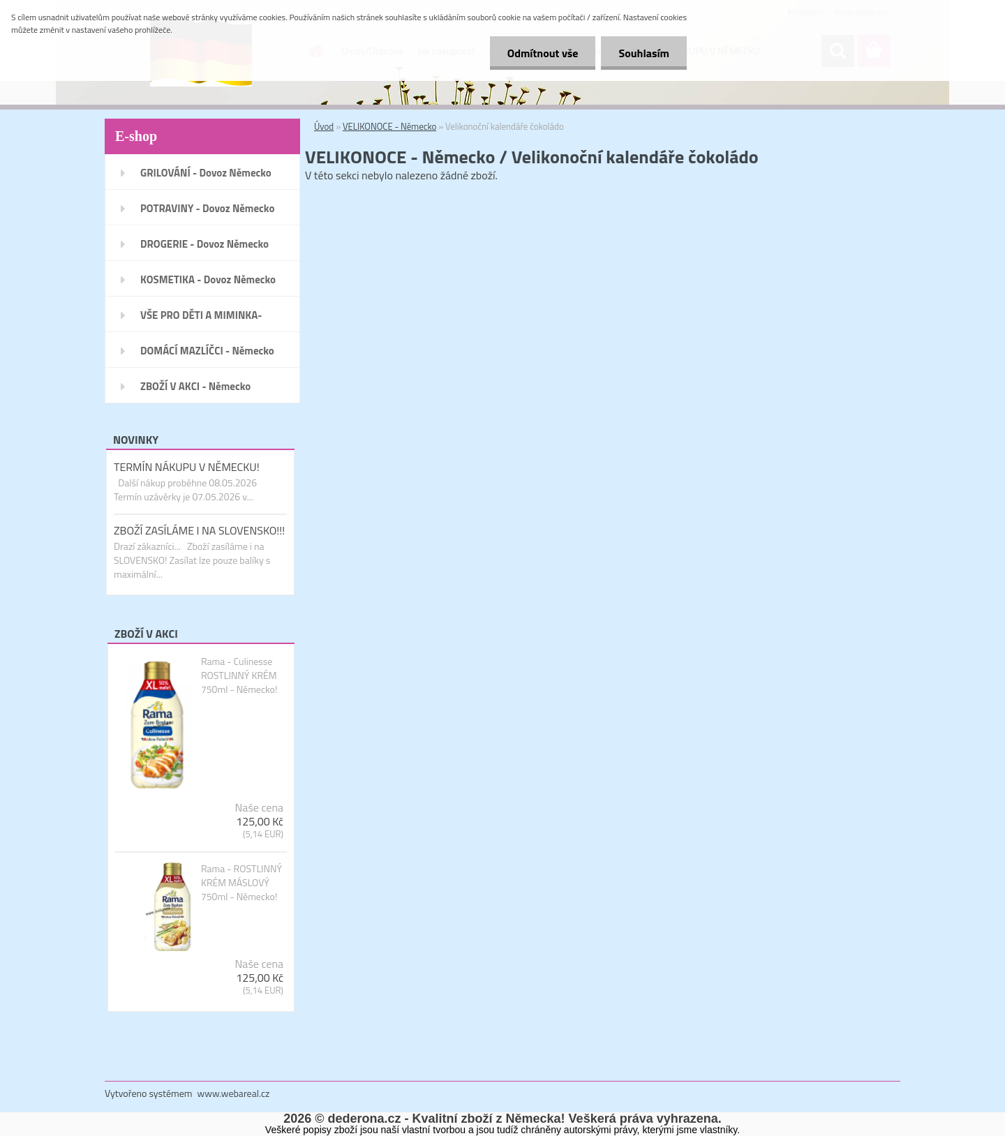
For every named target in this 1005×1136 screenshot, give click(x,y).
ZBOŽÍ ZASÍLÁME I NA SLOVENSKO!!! (199, 530)
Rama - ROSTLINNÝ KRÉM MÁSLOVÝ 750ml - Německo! (241, 883)
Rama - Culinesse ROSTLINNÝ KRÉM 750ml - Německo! (239, 675)
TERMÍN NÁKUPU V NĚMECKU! (187, 466)
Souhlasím (643, 53)
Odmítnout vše (543, 53)
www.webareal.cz (234, 1093)
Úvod (324, 126)
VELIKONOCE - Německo (389, 126)
